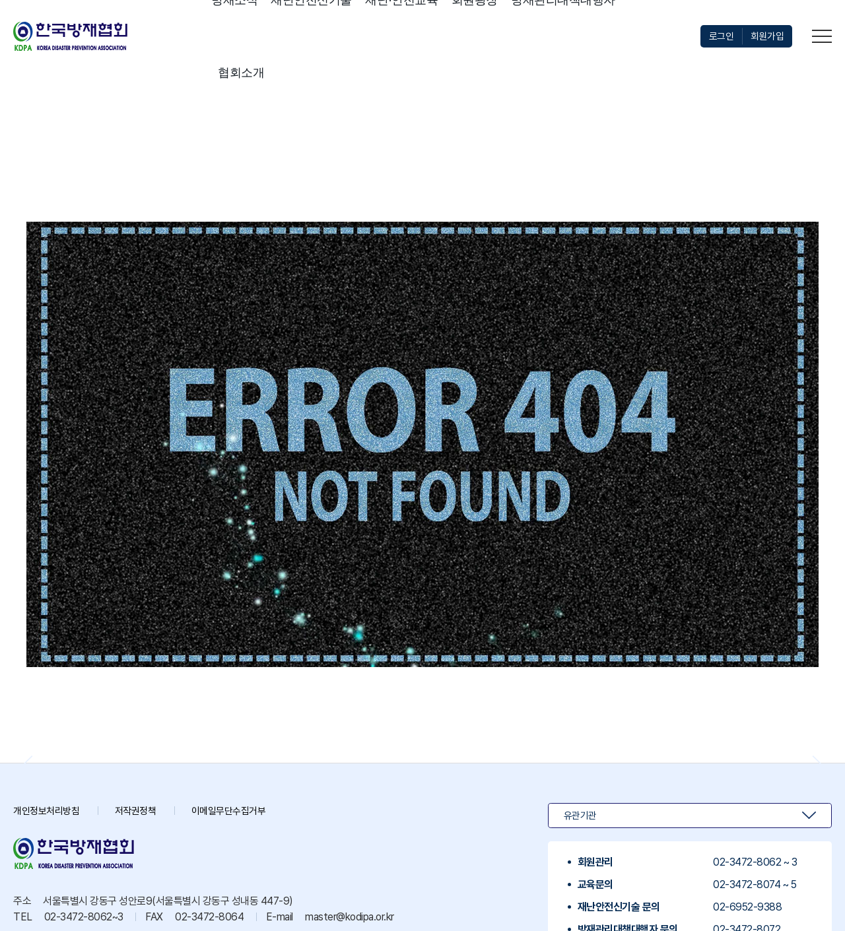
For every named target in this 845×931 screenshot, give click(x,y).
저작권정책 (142, 810)
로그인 (717, 36)
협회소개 (241, 72)
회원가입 (766, 36)
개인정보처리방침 (48, 810)
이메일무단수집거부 (240, 810)
